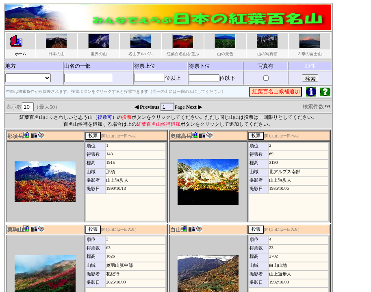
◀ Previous (148, 107)
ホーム (20, 54)
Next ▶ (194, 107)
